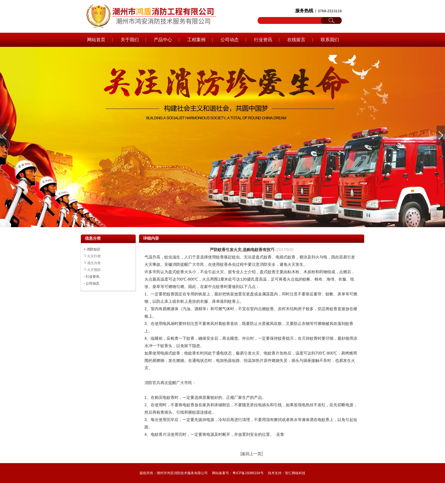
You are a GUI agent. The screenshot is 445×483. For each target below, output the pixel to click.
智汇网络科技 (295, 473)
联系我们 (330, 39)
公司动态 (230, 39)
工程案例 (196, 39)
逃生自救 (94, 263)
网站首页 (96, 39)
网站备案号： (222, 473)
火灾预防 (94, 270)
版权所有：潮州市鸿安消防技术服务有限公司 (174, 473)
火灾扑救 (94, 256)
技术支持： (276, 473)
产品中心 (163, 39)
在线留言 (296, 39)
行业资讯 (263, 39)
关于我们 (130, 39)
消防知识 (93, 249)
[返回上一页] (252, 453)
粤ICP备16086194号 (247, 473)
